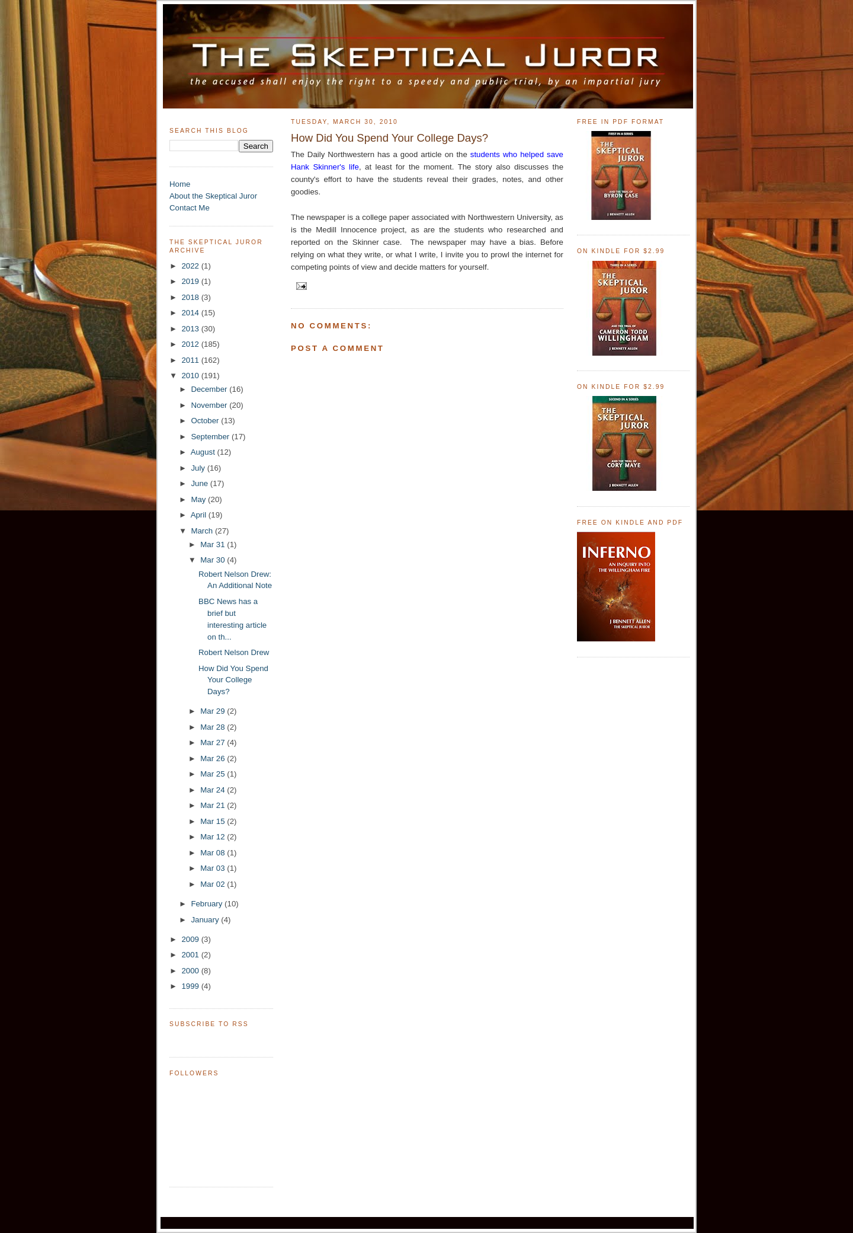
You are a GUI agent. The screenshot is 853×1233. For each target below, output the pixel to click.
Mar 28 (213, 727)
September (211, 436)
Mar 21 (213, 805)
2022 (191, 265)
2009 (191, 939)
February (208, 903)
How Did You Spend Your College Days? (233, 680)
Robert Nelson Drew (233, 652)
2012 (191, 344)
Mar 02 (213, 884)
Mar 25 (213, 773)
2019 (191, 281)
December (210, 389)
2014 (191, 312)
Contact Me (189, 207)
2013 (191, 328)
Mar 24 (213, 789)
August (204, 452)
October (206, 420)
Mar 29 (213, 711)
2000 (191, 970)
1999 (191, 986)
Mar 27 (213, 742)
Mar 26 (213, 758)
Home (179, 184)
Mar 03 (213, 868)
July (199, 468)
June (200, 483)
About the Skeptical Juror (213, 195)
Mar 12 (213, 836)
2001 (191, 954)
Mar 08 (213, 852)
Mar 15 (213, 821)
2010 (191, 375)
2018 (191, 297)
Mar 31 (213, 544)
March (203, 530)
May (199, 499)
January (206, 919)
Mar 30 (213, 559)
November (210, 405)
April (200, 514)
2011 (191, 360)
